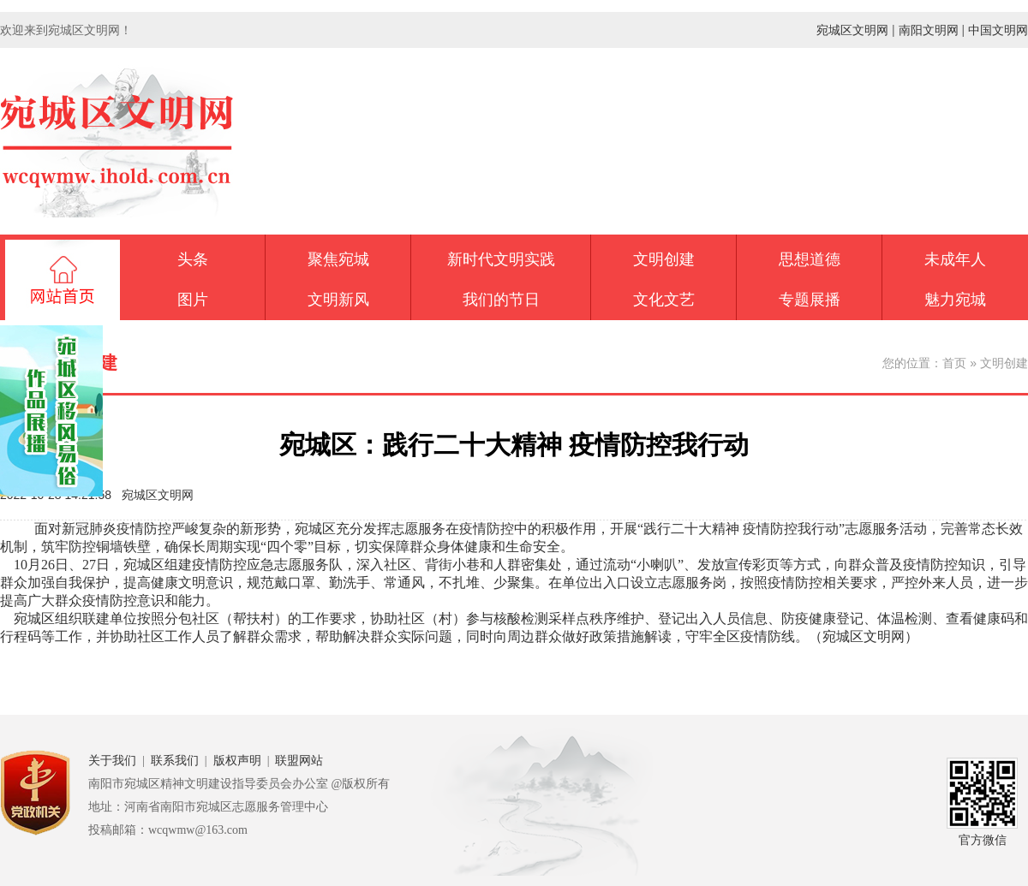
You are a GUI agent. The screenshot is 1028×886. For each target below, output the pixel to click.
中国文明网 (998, 30)
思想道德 (809, 259)
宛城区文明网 (852, 30)
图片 (192, 299)
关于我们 (112, 760)
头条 (192, 259)
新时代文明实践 (501, 259)
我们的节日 (501, 299)
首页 (954, 363)
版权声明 (237, 760)
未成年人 (955, 259)
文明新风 (338, 299)
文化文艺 (664, 299)
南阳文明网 (929, 30)
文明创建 (664, 259)
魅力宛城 (955, 299)
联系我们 (175, 760)
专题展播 (809, 299)
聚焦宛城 (338, 259)
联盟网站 (299, 760)
